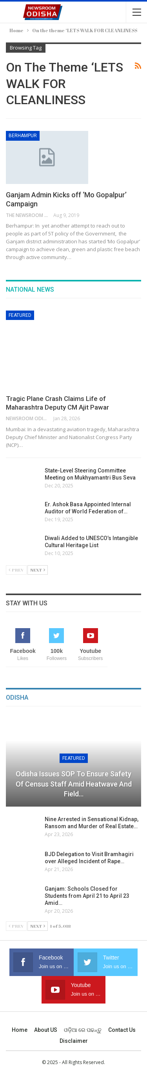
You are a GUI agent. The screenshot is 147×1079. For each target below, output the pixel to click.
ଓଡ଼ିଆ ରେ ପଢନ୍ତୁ (83, 1030)
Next (37, 570)
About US (45, 1030)
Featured (20, 315)
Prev (16, 570)
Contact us (122, 1030)
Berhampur (23, 135)
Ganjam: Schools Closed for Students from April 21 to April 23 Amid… (87, 896)
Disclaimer (74, 1041)
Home (19, 1030)
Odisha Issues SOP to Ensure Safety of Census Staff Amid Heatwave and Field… (74, 784)
